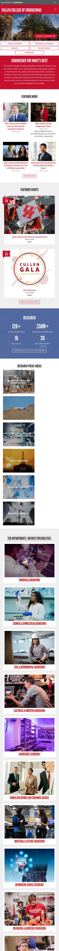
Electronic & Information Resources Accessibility (14, 947)
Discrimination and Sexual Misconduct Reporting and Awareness (18, 949)
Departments (29, 53)
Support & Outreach (26, 920)
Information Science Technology (29, 792)
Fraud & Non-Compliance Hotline (10, 943)
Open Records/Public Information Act (11, 945)
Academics (23, 914)
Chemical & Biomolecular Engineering (29, 530)
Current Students (25, 916)
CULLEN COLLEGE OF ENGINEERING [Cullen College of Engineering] (21, 10)
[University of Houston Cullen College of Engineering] (29, 893)
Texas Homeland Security (28, 942)
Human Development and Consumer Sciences (29, 704)
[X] (23, 900)
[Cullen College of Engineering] (29, 30)
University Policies (42, 949)
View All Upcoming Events (29, 302)
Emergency (4, 942)
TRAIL (37, 942)
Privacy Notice (32, 943)
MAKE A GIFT (45, 908)
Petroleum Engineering (29, 879)
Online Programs (44, 48)
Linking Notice (24, 943)
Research (14, 48)
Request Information (45, 36)
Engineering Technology (29, 661)
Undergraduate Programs (44, 44)
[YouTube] (37, 900)
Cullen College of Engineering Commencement (29, 236)
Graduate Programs (15, 44)
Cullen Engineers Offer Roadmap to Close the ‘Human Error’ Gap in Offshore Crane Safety (15, 165)
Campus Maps (51, 940)
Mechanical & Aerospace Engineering (29, 835)
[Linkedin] (34, 900)
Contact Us (6, 931)
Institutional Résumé (28, 945)
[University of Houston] (11, 2)
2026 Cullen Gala (29, 290)
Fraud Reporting (44, 942)
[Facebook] (19, 900)
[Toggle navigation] (55, 9)
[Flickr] (27, 900)
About (22, 912)
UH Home (32, 940)
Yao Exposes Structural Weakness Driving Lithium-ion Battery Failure (43, 165)
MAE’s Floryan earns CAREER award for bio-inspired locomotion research (15, 126)
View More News (29, 176)
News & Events (24, 923)
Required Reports (39, 945)
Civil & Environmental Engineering (29, 574)
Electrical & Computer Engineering (29, 617)
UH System (11, 942)
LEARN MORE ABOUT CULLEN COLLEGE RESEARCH (29, 351)
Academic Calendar (41, 940)
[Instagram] (30, 900)
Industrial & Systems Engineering (29, 748)
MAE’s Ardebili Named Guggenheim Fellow (43, 124)
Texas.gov (17, 942)
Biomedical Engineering (29, 487)
